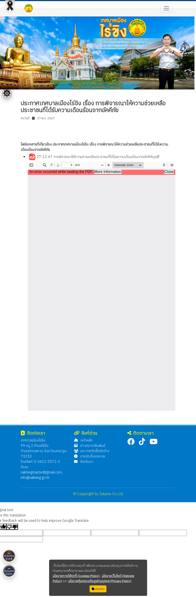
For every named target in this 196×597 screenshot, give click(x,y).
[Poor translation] (12, 527)
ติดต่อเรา (83, 462)
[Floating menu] (7, 93)
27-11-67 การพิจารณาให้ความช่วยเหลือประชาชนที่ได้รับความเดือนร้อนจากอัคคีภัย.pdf (94, 157)
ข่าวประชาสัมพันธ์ (89, 446)
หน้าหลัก (83, 440)
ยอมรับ (98, 588)
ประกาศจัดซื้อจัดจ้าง (91, 451)
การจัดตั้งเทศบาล (89, 456)
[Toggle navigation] (166, 8)
